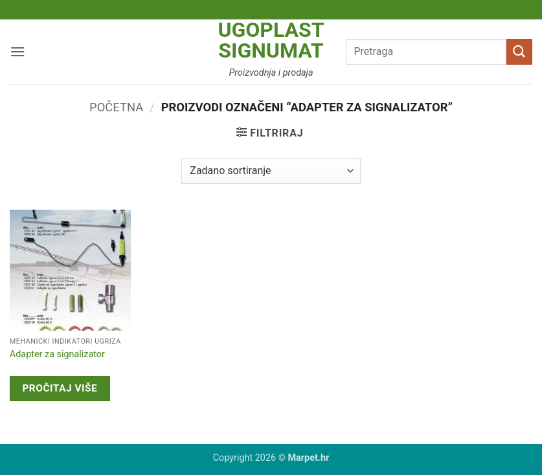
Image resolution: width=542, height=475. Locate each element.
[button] (17, 51)
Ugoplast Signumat (271, 40)
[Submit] (519, 51)
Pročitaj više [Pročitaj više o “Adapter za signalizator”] (59, 388)
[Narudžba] (270, 171)
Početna (116, 107)
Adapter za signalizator (57, 354)
